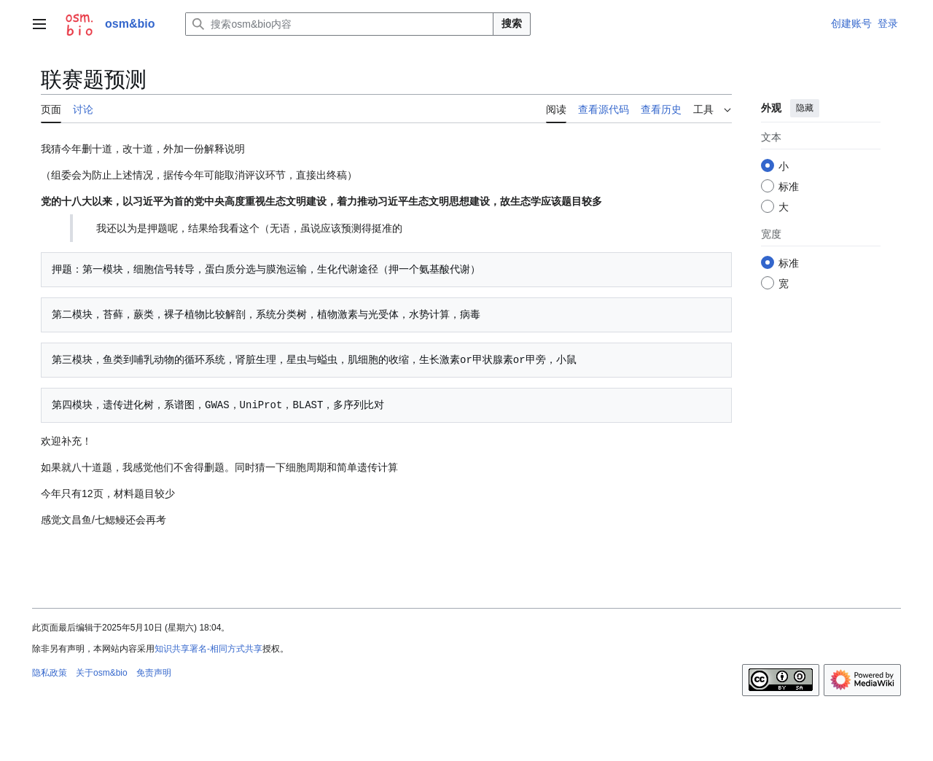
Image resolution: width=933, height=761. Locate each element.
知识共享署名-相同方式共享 (208, 649)
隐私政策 (49, 673)
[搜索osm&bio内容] (339, 24)
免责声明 (153, 673)
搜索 (511, 23)
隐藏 (804, 108)
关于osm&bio (102, 673)
